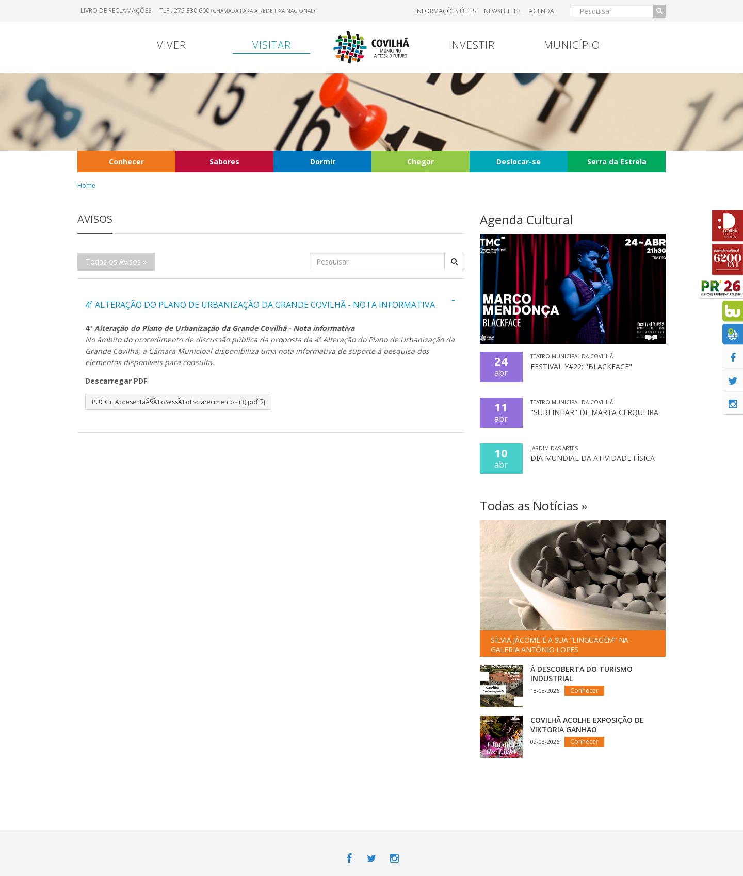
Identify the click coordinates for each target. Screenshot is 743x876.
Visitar (271, 45)
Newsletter (502, 11)
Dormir (322, 162)
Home (86, 185)
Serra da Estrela (617, 162)
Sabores (224, 162)
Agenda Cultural (526, 219)
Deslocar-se (518, 162)
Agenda (541, 11)
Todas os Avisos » (116, 262)
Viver (171, 45)
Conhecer (126, 162)
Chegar (420, 162)
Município (572, 45)
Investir (472, 45)
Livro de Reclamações (115, 10)
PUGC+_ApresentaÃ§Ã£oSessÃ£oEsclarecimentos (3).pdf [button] (178, 402)
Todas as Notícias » (533, 505)
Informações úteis (445, 11)
